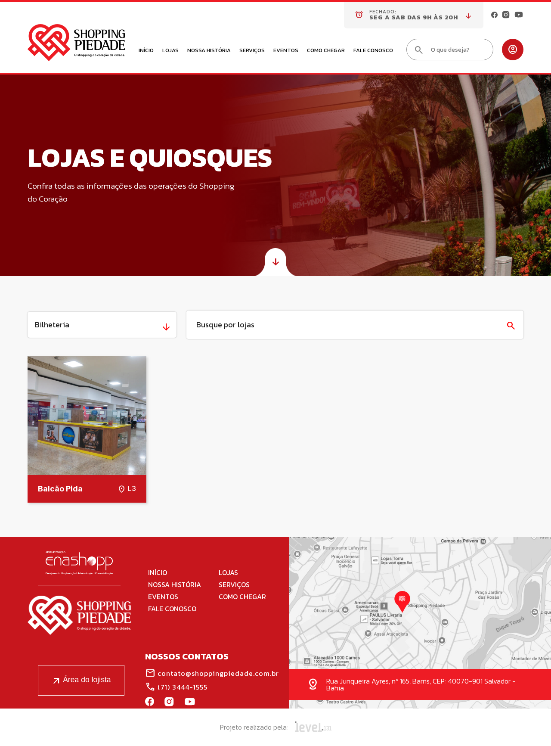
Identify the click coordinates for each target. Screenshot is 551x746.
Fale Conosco (373, 51)
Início (146, 51)
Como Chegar (326, 51)
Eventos (285, 51)
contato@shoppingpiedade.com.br (212, 673)
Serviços (252, 51)
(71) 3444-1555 (176, 687)
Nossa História (209, 51)
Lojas (170, 51)
